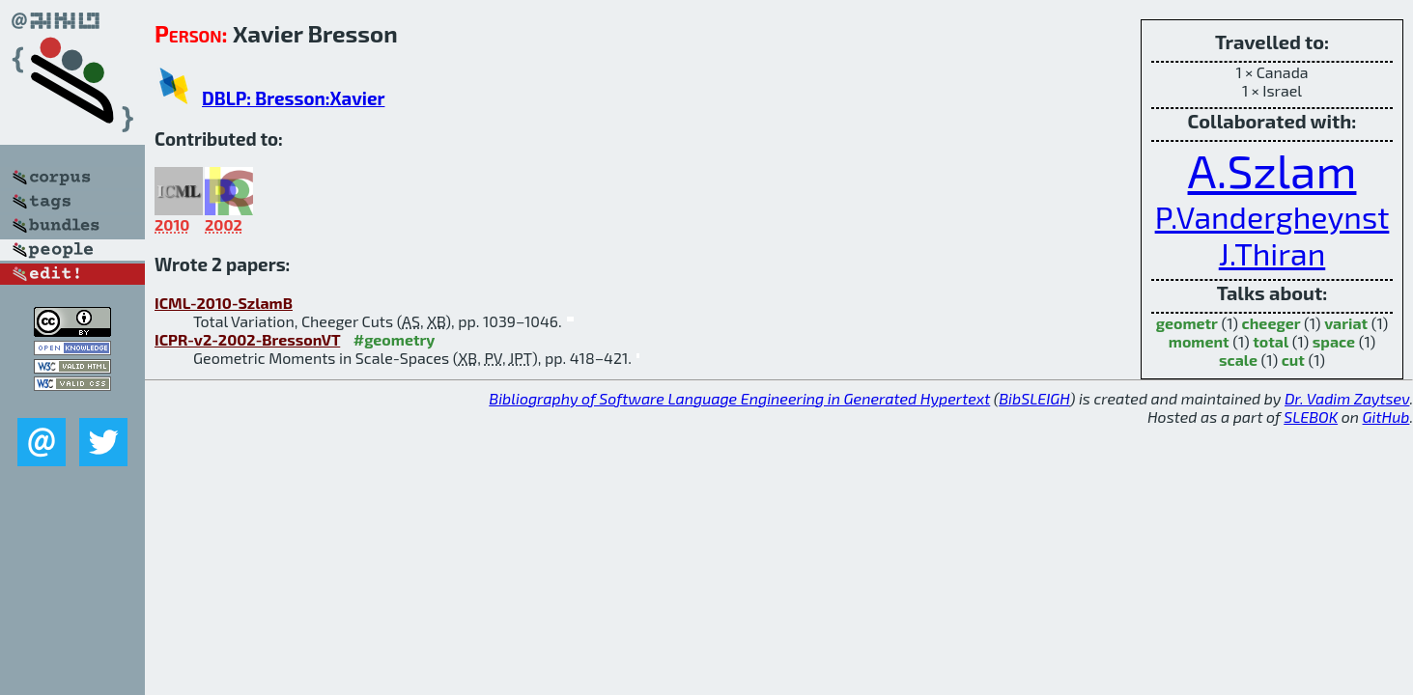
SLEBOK (1311, 416)
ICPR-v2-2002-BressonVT (247, 339)
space (1334, 341)
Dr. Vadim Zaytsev (1347, 398)
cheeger (1271, 323)
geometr (1187, 323)
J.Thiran (1272, 253)
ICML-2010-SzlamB (224, 302)
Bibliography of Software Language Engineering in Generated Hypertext (739, 398)
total (1270, 341)
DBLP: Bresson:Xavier (293, 98)
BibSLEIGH (1034, 398)
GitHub (1386, 416)
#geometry (394, 339)
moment (1199, 341)
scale (1238, 359)
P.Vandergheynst (1272, 216)
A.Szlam (1272, 170)
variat (1346, 323)
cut (1293, 359)
